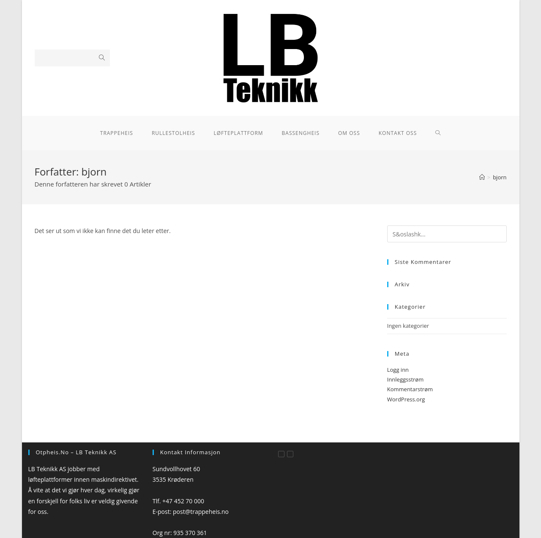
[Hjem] (482, 177)
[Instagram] (290, 454)
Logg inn (398, 369)
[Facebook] (281, 454)
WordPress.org (406, 399)
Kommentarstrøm (410, 389)
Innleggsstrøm (405, 379)
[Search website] (438, 133)
